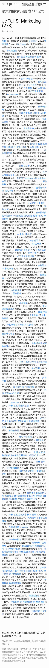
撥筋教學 (31, 493)
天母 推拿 (27, 88)
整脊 (4, 427)
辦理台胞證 (34, 595)
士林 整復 (13, 405)
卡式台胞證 (12, 50)
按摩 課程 (32, 113)
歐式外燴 (21, 44)
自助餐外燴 (16, 290)
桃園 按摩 (42, 312)
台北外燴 (23, 113)
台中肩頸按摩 (33, 421)
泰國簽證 (23, 471)
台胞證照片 (37, 343)
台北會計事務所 (24, 234)
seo (21, 85)
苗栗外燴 (22, 421)
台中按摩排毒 (15, 539)
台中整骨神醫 (28, 387)
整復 (30, 570)
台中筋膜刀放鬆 (24, 57)
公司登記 (42, 81)
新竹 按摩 (36, 57)
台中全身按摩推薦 (25, 256)
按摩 (40, 144)
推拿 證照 (11, 147)
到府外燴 (13, 499)
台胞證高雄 (40, 250)
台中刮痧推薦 (13, 468)
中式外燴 (9, 268)
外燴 (4, 41)
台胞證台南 (33, 471)
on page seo (13, 94)
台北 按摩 (28, 324)
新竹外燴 (32, 253)
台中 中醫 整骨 (28, 78)
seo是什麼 (36, 243)
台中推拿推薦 (36, 91)
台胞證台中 (28, 128)
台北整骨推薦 (8, 334)
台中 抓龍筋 (36, 496)
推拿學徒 (36, 611)
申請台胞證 (18, 215)
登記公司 (34, 455)
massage (24, 527)
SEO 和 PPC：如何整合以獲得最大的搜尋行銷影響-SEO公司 (23, 7)
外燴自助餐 (24, 166)
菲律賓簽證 (23, 405)
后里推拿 (23, 303)
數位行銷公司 (28, 545)
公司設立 (33, 41)
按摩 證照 (22, 499)
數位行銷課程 (25, 436)
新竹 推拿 (34, 147)
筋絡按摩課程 (15, 583)
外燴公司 (34, 552)
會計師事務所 (11, 421)
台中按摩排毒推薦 (38, 362)
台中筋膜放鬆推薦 (22, 496)
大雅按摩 (32, 517)
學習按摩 (15, 602)
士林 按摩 (40, 461)
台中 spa (15, 402)
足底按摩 (17, 293)
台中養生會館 (21, 570)
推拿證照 (34, 240)
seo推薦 (33, 178)
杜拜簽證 (32, 85)
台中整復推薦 (15, 573)
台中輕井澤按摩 (13, 549)
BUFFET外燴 (23, 178)
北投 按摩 (38, 452)
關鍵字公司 (38, 215)
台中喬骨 (40, 203)
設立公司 (17, 387)
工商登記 (42, 88)
